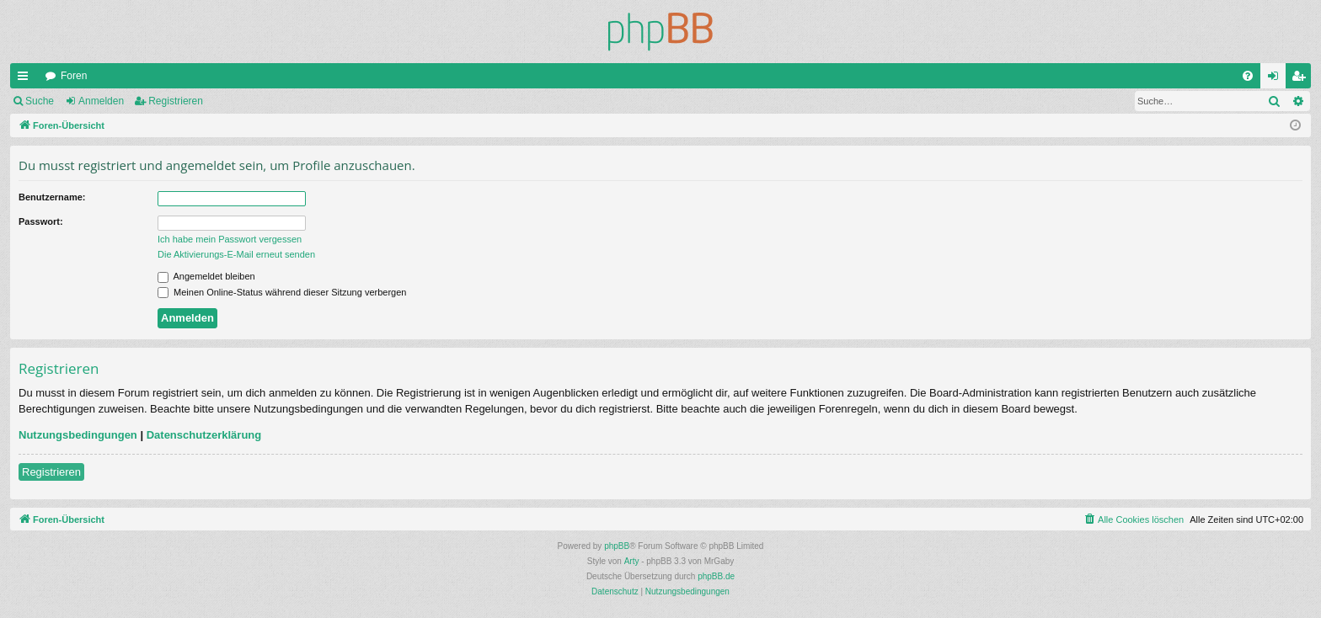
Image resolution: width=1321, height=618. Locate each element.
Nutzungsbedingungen (78, 435)
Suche (39, 101)
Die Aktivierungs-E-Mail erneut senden (236, 254)
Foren (74, 76)
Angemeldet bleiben (206, 276)
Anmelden (101, 101)
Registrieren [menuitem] (1302, 79)
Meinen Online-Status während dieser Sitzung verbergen (282, 292)
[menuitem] (1247, 75)
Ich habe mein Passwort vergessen (230, 239)
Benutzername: (52, 197)
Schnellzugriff (26, 79)
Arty (631, 561)
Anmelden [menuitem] (1277, 79)
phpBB (616, 546)
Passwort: (41, 221)
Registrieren (175, 101)
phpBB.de (716, 576)
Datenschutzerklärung (204, 435)
